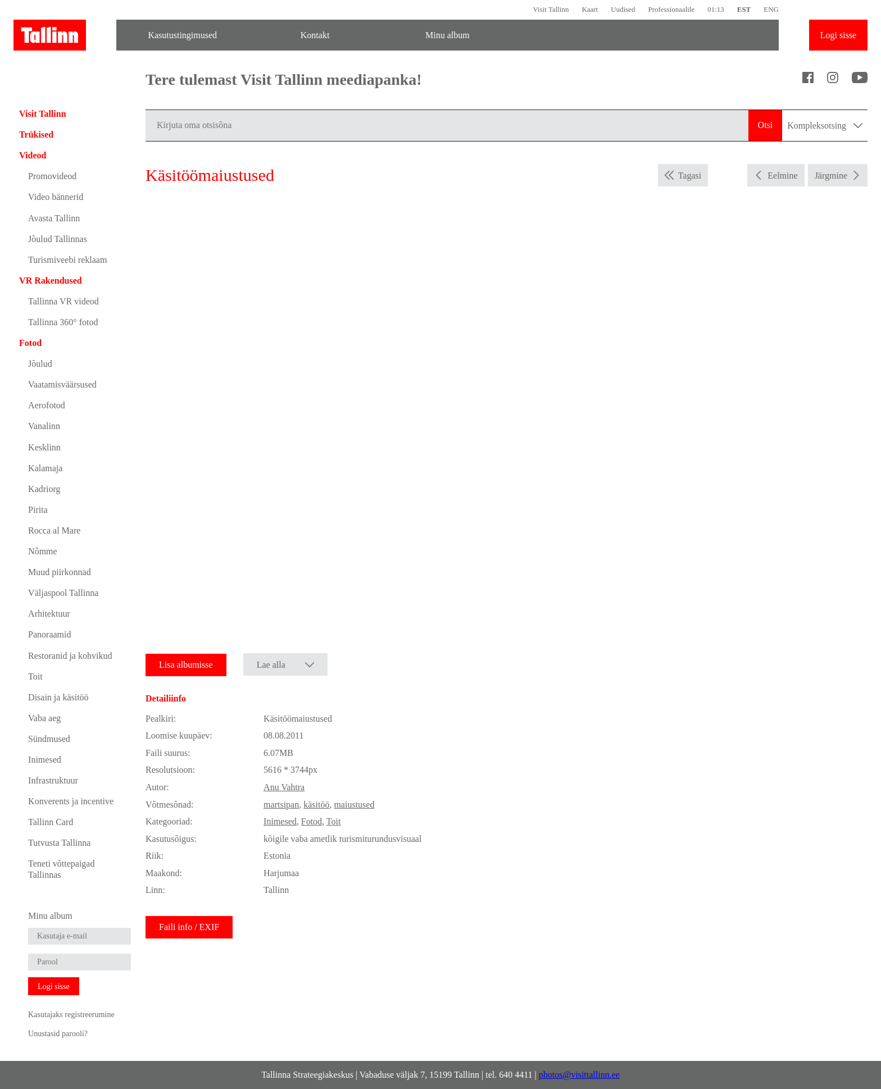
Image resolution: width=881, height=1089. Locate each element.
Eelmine (782, 175)
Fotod (30, 343)
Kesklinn (44, 447)
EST (744, 9)
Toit (35, 676)
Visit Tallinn (551, 9)
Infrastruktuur (53, 780)
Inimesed (44, 759)
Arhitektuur (49, 613)
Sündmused (49, 739)
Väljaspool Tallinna (63, 593)
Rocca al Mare (54, 530)
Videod (32, 155)
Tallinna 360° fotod (63, 322)
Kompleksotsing (824, 125)
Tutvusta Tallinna (59, 842)
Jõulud (40, 363)
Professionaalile (671, 9)
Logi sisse (838, 35)
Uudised (623, 9)
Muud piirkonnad (59, 572)
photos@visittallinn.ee (579, 1074)
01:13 (715, 9)
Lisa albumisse (186, 664)
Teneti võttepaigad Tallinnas (61, 869)
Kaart (590, 9)
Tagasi (690, 175)
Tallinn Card (50, 822)
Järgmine (831, 175)
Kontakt (315, 35)
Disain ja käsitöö (58, 697)
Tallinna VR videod (63, 301)
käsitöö (316, 804)
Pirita (38, 509)
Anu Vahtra (284, 787)
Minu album (447, 35)
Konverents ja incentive (70, 801)
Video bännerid (55, 197)
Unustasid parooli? (58, 1033)
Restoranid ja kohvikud (70, 655)
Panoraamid (49, 634)
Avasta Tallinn (54, 218)
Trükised (36, 134)
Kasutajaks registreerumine (71, 1014)
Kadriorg (44, 489)
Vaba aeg (44, 718)
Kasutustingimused (182, 35)
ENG (771, 9)
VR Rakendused (50, 280)
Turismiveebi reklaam (67, 260)
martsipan (281, 804)
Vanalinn (44, 426)
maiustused (354, 804)
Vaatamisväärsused (62, 384)
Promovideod (52, 176)
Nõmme (42, 551)
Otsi (765, 125)
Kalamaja (45, 468)
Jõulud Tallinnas (57, 239)
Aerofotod (46, 405)
